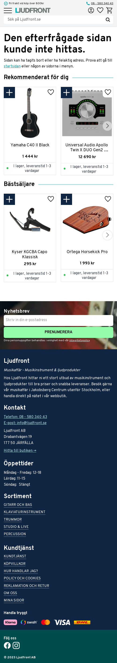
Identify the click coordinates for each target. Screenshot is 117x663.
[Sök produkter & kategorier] (54, 19)
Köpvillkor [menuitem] (15, 564)
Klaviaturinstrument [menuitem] (24, 513)
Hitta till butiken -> (20, 450)
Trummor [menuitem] (13, 520)
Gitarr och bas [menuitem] (18, 505)
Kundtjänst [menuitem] (15, 557)
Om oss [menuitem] (10, 594)
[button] (8, 11)
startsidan (12, 66)
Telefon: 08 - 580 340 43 (25, 417)
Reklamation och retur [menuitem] (26, 586)
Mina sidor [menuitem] (14, 601)
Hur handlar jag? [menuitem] (21, 572)
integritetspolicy (79, 340)
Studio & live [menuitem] (16, 527)
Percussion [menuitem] (15, 535)
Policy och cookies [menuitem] (22, 579)
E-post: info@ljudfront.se (25, 423)
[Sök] (107, 19)
